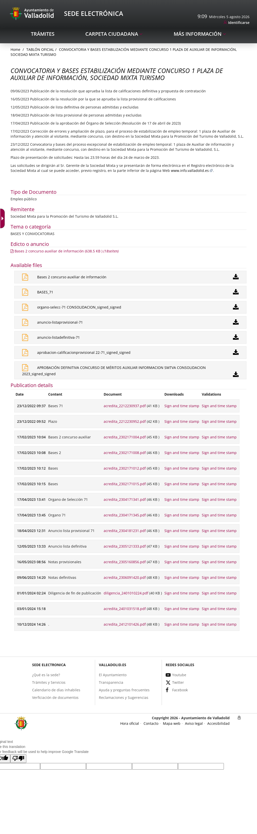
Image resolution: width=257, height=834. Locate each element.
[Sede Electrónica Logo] (32, 13)
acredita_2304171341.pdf (125, 499)
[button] (18, 758)
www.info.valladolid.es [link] (192, 170)
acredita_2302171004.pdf (125, 437)
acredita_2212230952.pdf (125, 421)
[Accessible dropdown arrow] (4, 218)
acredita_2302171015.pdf (125, 483)
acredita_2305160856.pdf (125, 561)
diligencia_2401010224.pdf (126, 593)
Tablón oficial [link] (40, 49)
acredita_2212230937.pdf (125, 405)
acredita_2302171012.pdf (125, 468)
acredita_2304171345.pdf (125, 515)
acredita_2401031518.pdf (125, 608)
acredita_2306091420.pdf (125, 577)
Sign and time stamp (181, 405)
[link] (236, 22)
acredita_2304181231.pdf (125, 530)
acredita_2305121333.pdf (125, 546)
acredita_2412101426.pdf (125, 624)
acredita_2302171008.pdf (125, 452)
